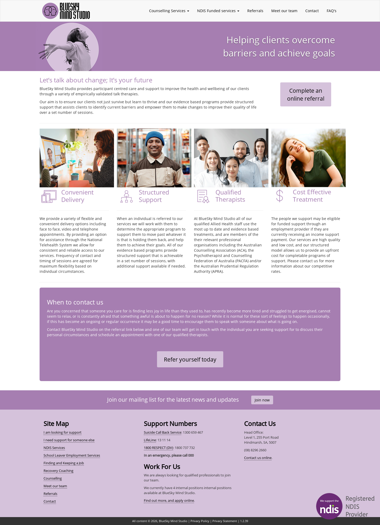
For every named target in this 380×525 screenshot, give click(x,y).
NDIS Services (54, 447)
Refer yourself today (190, 359)
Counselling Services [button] (169, 10)
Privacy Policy (200, 521)
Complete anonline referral (305, 94)
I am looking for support (63, 432)
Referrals (255, 10)
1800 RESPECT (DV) (158, 447)
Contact (312, 10)
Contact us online (258, 457)
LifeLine (150, 440)
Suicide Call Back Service (162, 432)
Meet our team (284, 10)
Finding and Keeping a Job (64, 463)
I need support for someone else (69, 440)
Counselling (53, 478)
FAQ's (331, 10)
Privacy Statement (224, 521)
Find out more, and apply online (169, 500)
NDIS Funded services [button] (218, 10)
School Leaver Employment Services (72, 455)
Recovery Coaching (58, 470)
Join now (262, 399)
